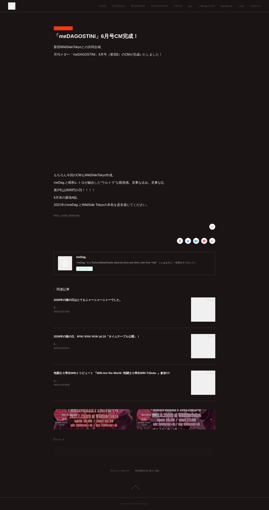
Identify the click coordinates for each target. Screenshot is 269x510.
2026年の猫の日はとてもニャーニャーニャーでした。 (88, 299)
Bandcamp (226, 6)
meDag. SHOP (207, 6)
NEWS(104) (74, 216)
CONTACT (255, 6)
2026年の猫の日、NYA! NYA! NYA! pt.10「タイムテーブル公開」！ (97, 336)
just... (190, 6)
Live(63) (64, 216)
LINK (241, 6)
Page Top (134, 487)
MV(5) (56, 216)
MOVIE (178, 6)
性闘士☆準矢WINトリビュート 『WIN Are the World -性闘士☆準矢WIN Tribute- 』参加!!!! (112, 373)
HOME (102, 6)
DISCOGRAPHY (159, 6)
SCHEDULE (118, 6)
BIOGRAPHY (138, 6)
